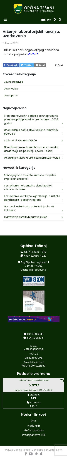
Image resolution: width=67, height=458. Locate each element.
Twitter (26, 65)
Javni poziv (11, 95)
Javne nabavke (13, 82)
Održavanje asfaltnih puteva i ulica (25, 217)
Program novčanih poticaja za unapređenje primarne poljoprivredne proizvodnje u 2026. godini (31, 119)
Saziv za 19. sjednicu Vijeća (20, 140)
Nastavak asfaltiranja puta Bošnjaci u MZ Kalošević (29, 208)
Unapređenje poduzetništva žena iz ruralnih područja (31, 131)
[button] (60, 19)
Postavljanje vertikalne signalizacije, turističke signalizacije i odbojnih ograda (32, 198)
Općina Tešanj (22, 449)
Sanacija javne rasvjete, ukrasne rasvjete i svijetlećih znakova (30, 177)
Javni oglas (11, 88)
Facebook (11, 65)
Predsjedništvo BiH (33, 435)
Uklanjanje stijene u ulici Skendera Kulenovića (32, 157)
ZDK (33, 421)
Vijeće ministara (34, 430)
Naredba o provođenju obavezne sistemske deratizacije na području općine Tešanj (31, 149)
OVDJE (33, 54)
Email (40, 65)
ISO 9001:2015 (35, 334)
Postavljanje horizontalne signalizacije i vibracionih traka (28, 187)
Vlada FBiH (33, 425)
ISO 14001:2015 (35, 338)
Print (59, 65)
